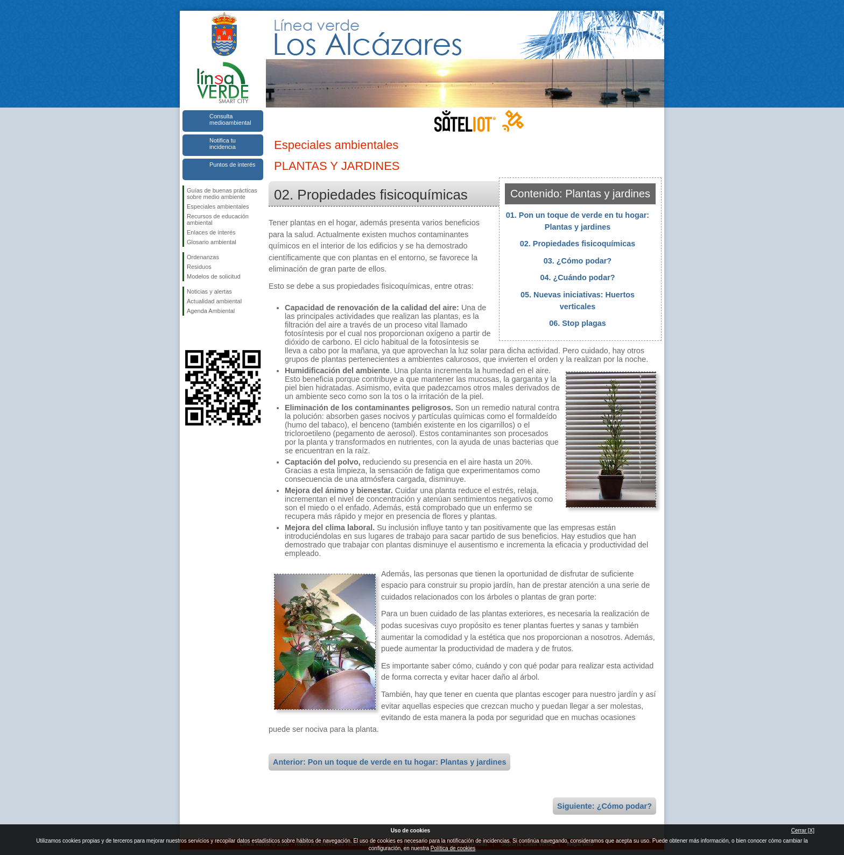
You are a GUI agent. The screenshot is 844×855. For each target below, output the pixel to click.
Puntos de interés (232, 164)
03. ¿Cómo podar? (577, 260)
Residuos (199, 266)
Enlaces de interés (211, 232)
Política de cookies (453, 848)
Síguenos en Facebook (188, 332)
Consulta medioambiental (230, 119)
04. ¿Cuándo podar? (577, 277)
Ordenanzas (203, 257)
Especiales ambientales (218, 206)
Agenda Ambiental (211, 311)
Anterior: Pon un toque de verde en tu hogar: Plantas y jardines (389, 762)
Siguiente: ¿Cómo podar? (604, 806)
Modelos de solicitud (214, 276)
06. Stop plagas (577, 323)
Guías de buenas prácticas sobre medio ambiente (222, 193)
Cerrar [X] (802, 830)
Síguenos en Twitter (206, 332)
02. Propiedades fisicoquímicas (577, 243)
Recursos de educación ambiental (218, 219)
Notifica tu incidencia (222, 143)
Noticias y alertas (209, 291)
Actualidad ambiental (214, 301)
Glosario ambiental (211, 242)
